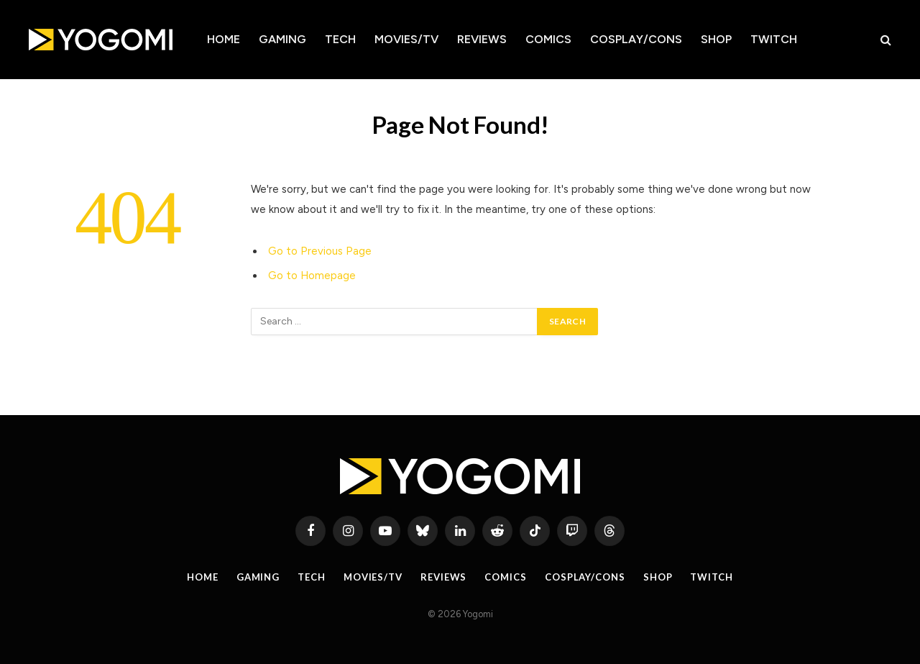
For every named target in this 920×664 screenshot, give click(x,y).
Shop (716, 39)
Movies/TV (406, 39)
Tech (340, 39)
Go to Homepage (312, 275)
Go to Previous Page (320, 251)
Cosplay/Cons (636, 39)
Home (223, 39)
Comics (548, 39)
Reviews (482, 39)
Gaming (282, 39)
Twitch (773, 39)
